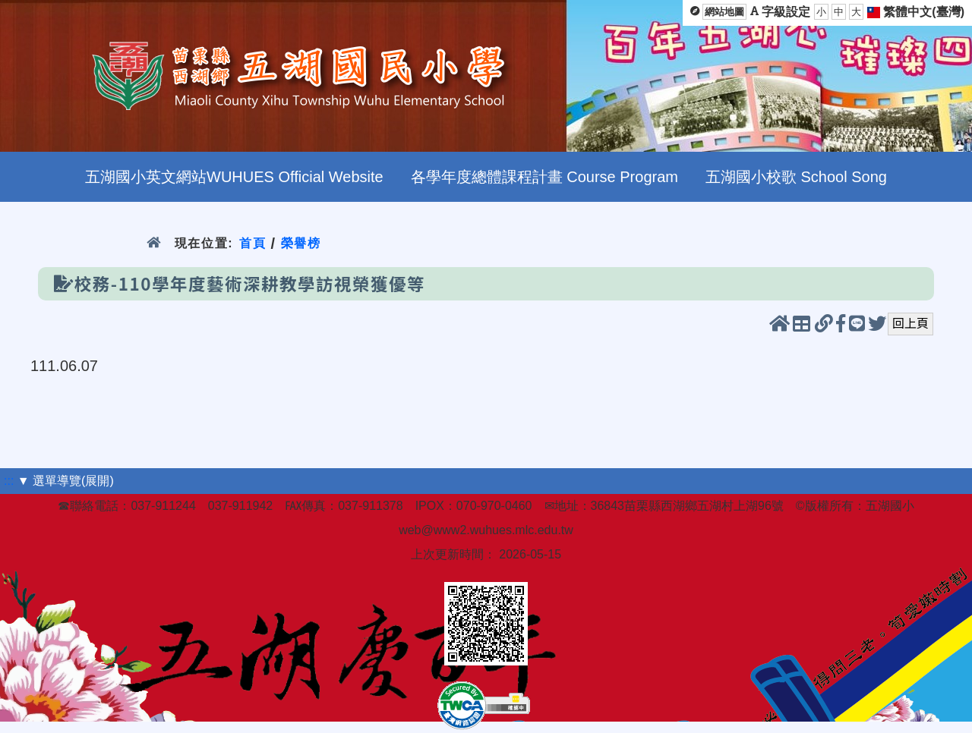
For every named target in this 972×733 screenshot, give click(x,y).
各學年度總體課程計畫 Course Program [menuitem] (544, 176)
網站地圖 (724, 11)
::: (9, 480)
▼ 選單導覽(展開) (65, 480)
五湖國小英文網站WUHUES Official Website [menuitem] (234, 176)
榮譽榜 (301, 243)
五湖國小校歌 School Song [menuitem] (796, 176)
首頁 (252, 243)
